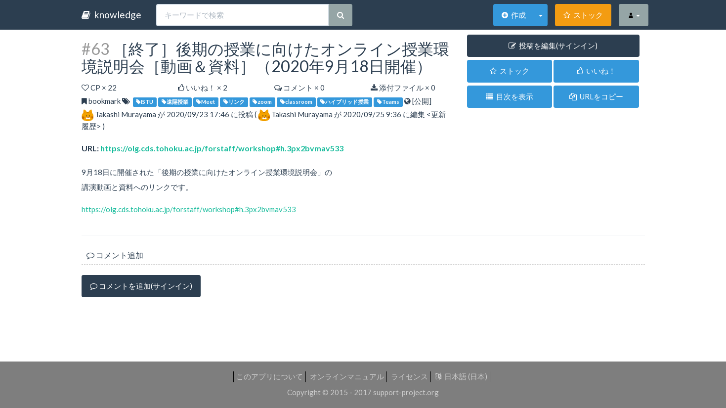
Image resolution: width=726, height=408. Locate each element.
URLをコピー (596, 96)
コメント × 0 (299, 87)
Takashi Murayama (125, 114)
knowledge (111, 14)
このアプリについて (269, 376)
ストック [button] (509, 70)
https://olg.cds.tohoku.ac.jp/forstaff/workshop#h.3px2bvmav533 (221, 148)
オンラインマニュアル (347, 376)
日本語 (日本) (461, 376)
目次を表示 (509, 96)
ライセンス (409, 376)
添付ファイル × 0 (403, 87)
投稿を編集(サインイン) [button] (553, 45)
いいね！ (596, 70)
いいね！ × (202, 87)
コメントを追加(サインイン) (141, 285)
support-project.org (406, 392)
